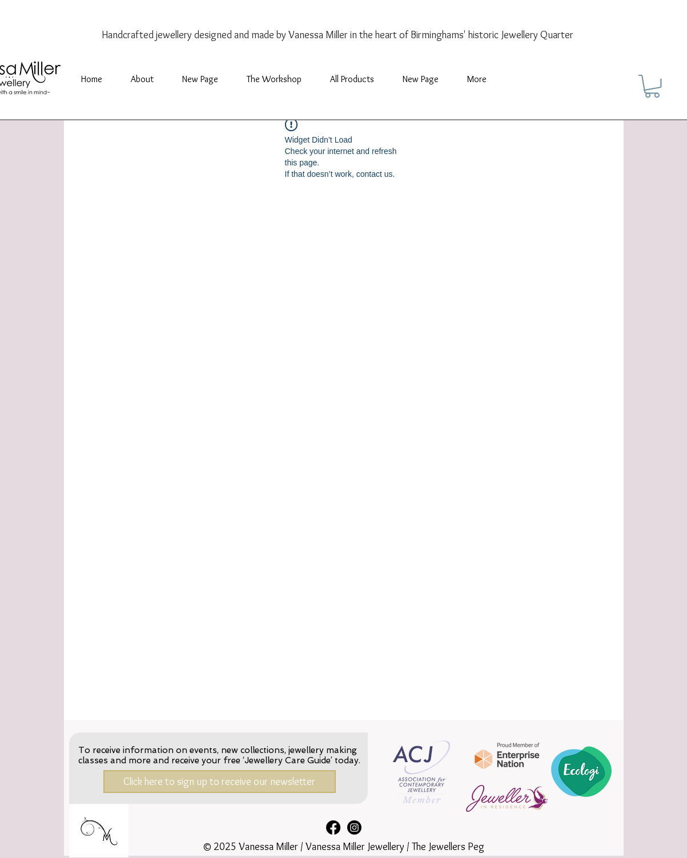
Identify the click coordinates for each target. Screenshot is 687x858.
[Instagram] (354, 827)
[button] (274, 79)
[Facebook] (333, 827)
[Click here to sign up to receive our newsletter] (219, 781)
